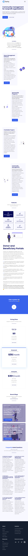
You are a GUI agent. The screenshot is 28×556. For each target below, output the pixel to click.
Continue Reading (7, 419)
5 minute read (22, 405)
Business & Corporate (7, 405)
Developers (4, 549)
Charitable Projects (18, 533)
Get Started (14, 342)
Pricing (3, 530)
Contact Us (4, 535)
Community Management (19, 528)
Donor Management (18, 531)
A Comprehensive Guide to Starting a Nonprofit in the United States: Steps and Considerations (12, 411)
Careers (3, 547)
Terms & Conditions (5, 531)
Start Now (5, 17)
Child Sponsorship (17, 530)
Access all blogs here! (14, 398)
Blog (3, 541)
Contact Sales (11, 17)
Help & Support (4, 536)
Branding (5, 424)
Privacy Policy (4, 533)
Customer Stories (5, 544)
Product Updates (5, 546)
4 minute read (22, 424)
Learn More (7, 82)
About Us (3, 528)
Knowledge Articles (5, 543)
